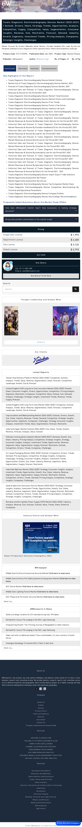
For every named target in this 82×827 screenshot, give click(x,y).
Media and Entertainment (41, 803)
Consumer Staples (41, 794)
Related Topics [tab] (35, 68)
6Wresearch (35, 826)
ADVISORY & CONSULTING (41, 738)
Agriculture (41, 808)
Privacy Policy (41, 711)
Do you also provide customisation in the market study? (41, 219)
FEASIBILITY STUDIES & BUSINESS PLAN (41, 741)
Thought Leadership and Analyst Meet (41, 725)
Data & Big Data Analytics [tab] (49, 68)
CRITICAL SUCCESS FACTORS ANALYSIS (41, 758)
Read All (8, 601)
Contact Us (41, 722)
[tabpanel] (41, 321)
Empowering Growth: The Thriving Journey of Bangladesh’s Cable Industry (37, 625)
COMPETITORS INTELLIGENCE (41, 744)
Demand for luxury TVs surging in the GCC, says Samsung (30, 620)
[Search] (75, 289)
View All (41, 342)
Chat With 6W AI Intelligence (68, 823)
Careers (41, 708)
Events (41, 705)
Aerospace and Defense (41, 771)
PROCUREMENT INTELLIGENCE (41, 749)
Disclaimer (41, 719)
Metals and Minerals (41, 800)
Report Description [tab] (10, 68)
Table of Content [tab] (22, 68)
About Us (41, 702)
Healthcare (41, 788)
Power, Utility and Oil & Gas (41, 779)
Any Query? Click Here (41, 276)
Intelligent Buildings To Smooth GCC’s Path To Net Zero (29, 643)
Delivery (41, 717)
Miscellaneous (41, 805)
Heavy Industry (41, 782)
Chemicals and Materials (41, 773)
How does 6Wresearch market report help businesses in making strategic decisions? (41, 209)
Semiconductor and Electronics (41, 776)
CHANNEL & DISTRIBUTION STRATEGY (41, 746)
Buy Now (41, 255)
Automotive (41, 791)
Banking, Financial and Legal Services (41, 797)
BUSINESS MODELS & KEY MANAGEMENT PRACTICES (41, 755)
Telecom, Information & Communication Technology (41, 785)
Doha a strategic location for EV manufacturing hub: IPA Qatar (32, 615)
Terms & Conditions (41, 714)
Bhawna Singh (43, 59)
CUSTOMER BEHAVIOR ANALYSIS (41, 752)
